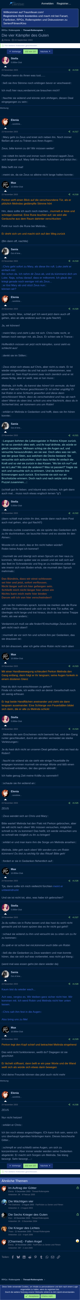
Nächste (45, 51)
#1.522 (75, 513)
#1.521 (75, 435)
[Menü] (4, 3)
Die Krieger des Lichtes (24, 1228)
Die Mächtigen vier (20, 1201)
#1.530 (75, 1105)
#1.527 (75, 917)
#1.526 (75, 881)
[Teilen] (69, 70)
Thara (10, 1231)
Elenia (7, 40)
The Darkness (14, 1205)
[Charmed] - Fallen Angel (25, 1241)
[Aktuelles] (76, 3)
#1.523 (75, 666)
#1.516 (75, 70)
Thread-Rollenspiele (40, 1191)
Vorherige (15, 51)
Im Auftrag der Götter (22, 1188)
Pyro (10, 1218)
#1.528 (75, 984)
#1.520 (75, 309)
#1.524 (75, 729)
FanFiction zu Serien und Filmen (49, 1205)
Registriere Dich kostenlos (20, 16)
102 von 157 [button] (30, 51)
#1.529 (75, 1039)
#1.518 (75, 194)
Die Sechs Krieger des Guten (27, 1214)
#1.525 (75, 803)
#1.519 (75, 261)
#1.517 (75, 132)
